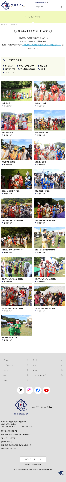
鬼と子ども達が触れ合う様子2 (12, 279)
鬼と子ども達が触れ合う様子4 (12, 308)
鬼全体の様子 (7, 103)
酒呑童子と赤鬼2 (8, 132)
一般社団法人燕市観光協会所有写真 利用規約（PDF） (41, 45)
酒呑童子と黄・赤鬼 (42, 132)
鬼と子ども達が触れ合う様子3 (45, 279)
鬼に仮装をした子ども (9, 338)
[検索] (40, 7)
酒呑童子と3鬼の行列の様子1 (12, 220)
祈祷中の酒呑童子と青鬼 (11, 191)
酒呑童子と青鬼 (40, 162)
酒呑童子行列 (8, 106)
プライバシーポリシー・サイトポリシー (32, 464)
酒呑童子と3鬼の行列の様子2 (45, 220)
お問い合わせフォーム (33, 459)
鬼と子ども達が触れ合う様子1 (45, 250)
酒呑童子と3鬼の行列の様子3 (12, 250)
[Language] (55, 3)
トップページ (4, 24)
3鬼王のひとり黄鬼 (8, 162)
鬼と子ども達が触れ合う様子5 (45, 308)
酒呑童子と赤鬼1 (41, 103)
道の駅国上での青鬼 (42, 191)
